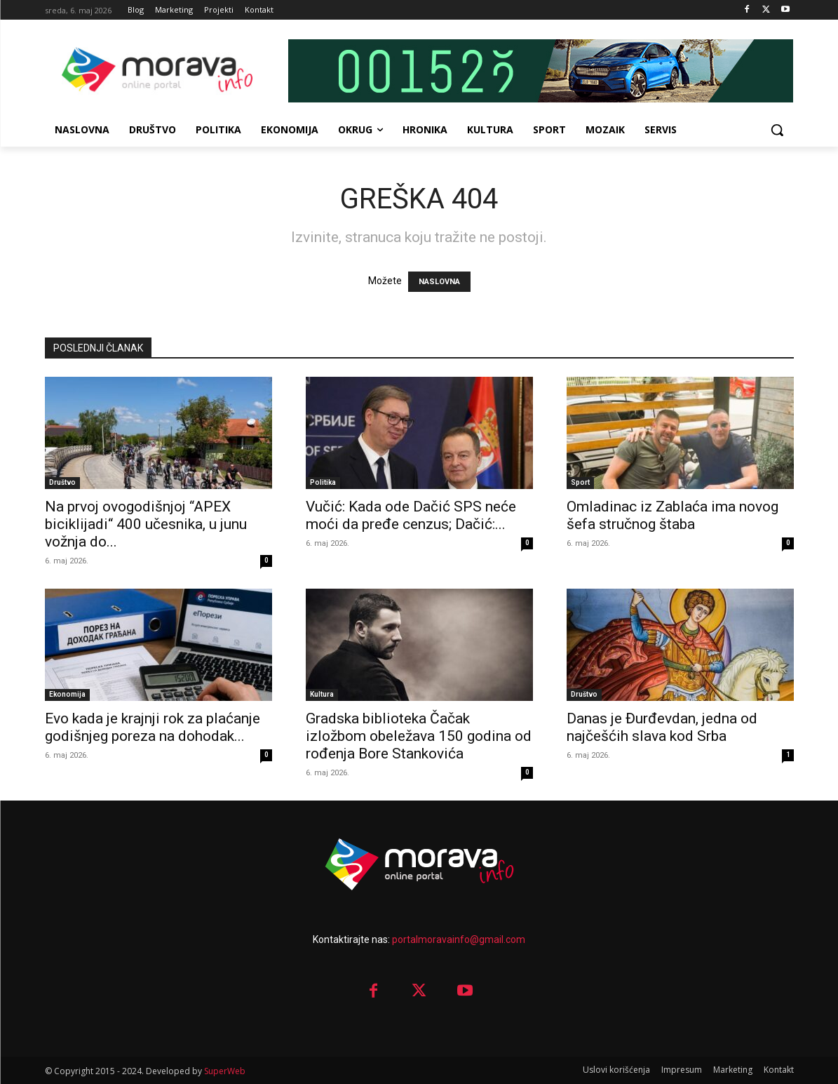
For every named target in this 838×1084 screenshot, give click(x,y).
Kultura (322, 694)
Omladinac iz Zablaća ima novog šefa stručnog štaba (672, 515)
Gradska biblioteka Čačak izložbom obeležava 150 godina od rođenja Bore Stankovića (419, 736)
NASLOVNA (439, 281)
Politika (323, 482)
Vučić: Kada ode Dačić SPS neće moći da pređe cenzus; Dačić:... (411, 515)
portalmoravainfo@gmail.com (458, 939)
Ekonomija (67, 694)
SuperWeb (224, 1071)
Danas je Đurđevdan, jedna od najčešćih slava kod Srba (662, 727)
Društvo (62, 482)
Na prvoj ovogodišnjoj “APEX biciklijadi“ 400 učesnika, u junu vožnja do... (146, 524)
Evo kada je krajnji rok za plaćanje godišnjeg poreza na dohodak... (152, 727)
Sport (580, 482)
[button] (777, 130)
